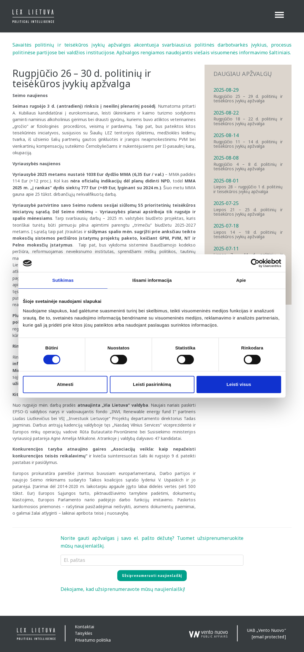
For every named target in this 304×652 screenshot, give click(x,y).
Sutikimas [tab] (63, 280)
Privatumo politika (93, 640)
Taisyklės (83, 633)
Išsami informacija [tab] (152, 280)
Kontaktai (84, 626)
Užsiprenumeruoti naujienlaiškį (152, 575)
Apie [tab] (241, 280)
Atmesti (65, 384)
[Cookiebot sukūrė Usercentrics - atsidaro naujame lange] (255, 263)
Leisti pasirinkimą (152, 384)
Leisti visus (239, 384)
